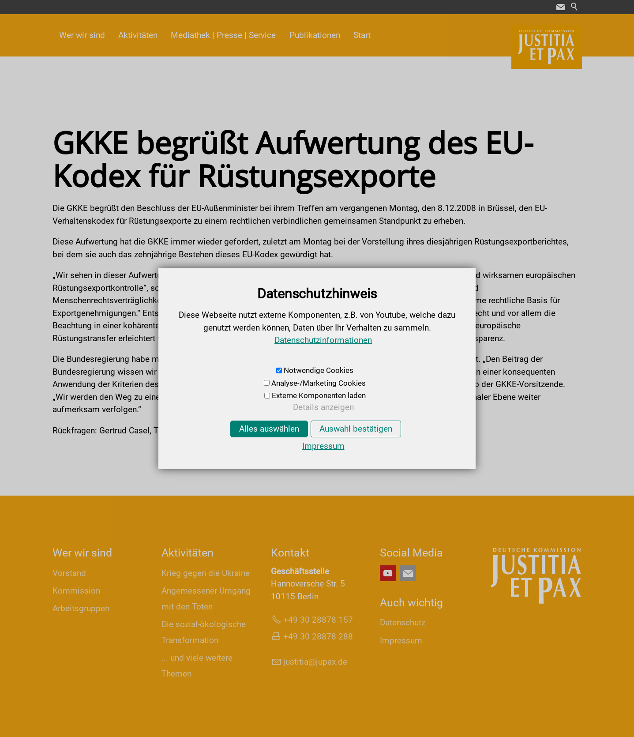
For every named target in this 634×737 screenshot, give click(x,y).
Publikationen (314, 35)
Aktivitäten (138, 35)
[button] (561, 7)
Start (362, 35)
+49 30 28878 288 (318, 637)
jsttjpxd (315, 662)
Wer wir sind (82, 35)
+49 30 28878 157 (318, 620)
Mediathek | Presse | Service (223, 35)
